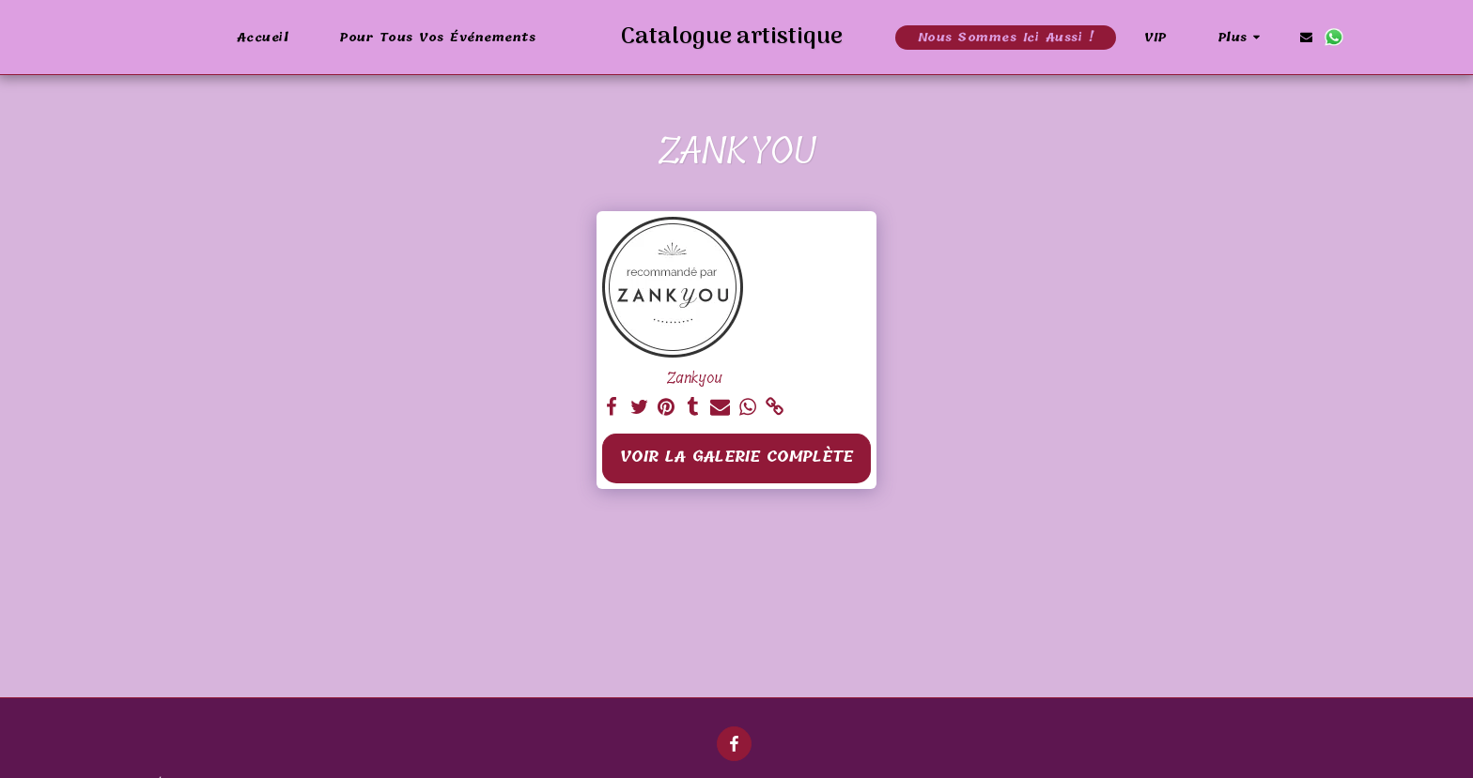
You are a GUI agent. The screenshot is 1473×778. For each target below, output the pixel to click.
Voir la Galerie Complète (736, 456)
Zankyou (694, 378)
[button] (1356, 37)
